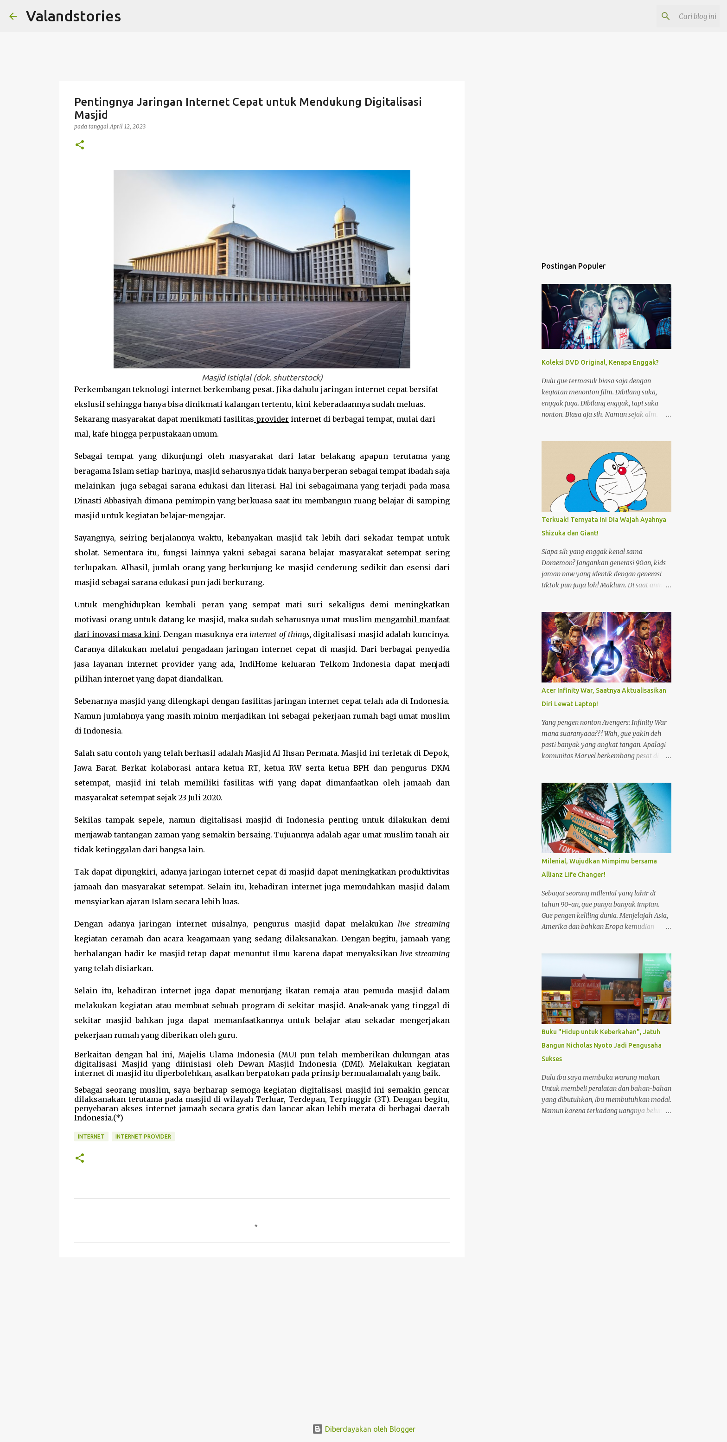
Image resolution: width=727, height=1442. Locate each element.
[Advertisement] (262, 1336)
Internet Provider (143, 1136)
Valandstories (73, 15)
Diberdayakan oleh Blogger (363, 1429)
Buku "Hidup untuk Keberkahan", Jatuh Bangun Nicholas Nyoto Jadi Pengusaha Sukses (602, 1045)
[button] (79, 145)
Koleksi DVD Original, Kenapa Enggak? (600, 362)
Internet (91, 1136)
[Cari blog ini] (671, 16)
